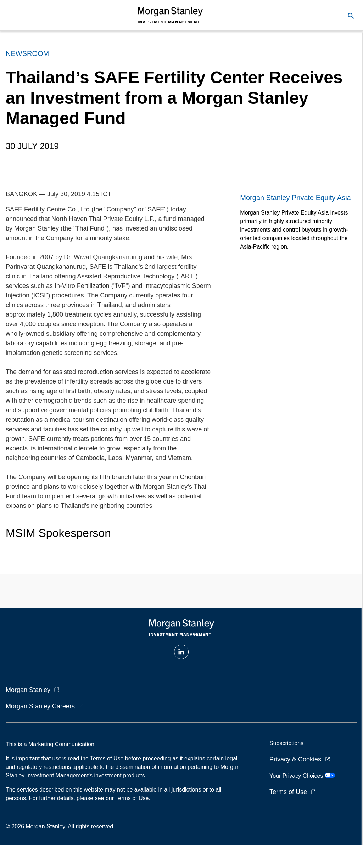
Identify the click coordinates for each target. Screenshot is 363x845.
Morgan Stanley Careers (40, 706)
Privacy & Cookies (295, 759)
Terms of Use (288, 791)
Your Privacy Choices (302, 776)
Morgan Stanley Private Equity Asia (295, 198)
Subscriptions (286, 743)
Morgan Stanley (28, 689)
